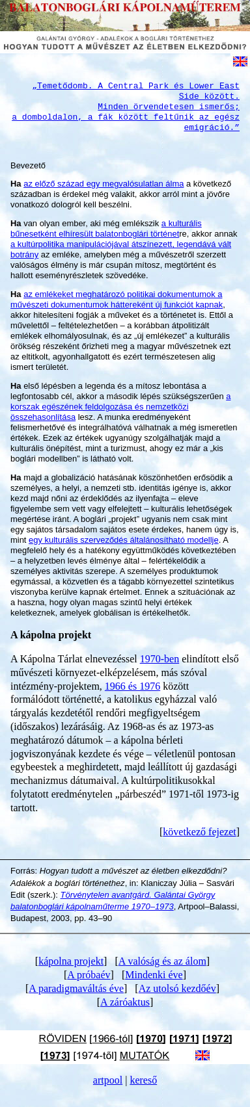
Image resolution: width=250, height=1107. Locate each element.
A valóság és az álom (162, 961)
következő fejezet (199, 831)
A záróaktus (125, 1002)
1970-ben (159, 658)
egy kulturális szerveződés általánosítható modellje (124, 540)
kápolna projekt (71, 961)
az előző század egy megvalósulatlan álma (103, 184)
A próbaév (88, 974)
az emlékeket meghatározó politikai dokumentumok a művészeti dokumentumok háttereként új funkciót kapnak (116, 299)
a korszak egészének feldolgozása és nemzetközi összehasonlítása (120, 406)
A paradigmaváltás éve (76, 988)
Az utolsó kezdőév (177, 988)
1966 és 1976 (132, 686)
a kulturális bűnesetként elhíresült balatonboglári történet (106, 228)
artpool (107, 1080)
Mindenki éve (153, 974)
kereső (143, 1080)
